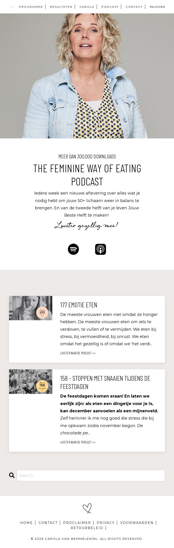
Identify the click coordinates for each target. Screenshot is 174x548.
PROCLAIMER (77, 523)
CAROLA (87, 6)
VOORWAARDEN (137, 523)
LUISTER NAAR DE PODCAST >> (78, 353)
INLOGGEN (157, 6)
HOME (26, 523)
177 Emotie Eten (78, 304)
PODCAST (110, 6)
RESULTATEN (61, 6)
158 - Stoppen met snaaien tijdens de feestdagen (105, 382)
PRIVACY (106, 523)
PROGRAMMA (31, 6)
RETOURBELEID (87, 528)
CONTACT (134, 6)
